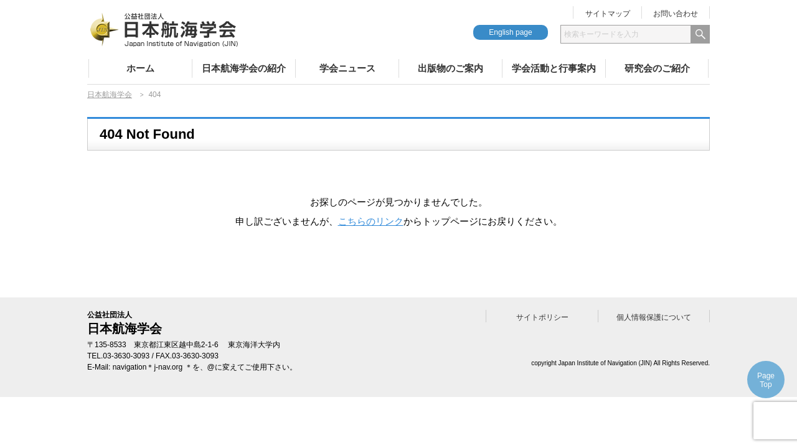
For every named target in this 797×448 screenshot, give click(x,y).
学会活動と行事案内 (554, 68)
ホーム (140, 68)
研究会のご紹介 (657, 68)
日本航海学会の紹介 (244, 68)
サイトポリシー (542, 317)
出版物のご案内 (450, 68)
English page (510, 32)
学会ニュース (347, 68)
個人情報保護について (653, 317)
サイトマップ (607, 13)
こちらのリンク (370, 221)
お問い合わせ (675, 13)
